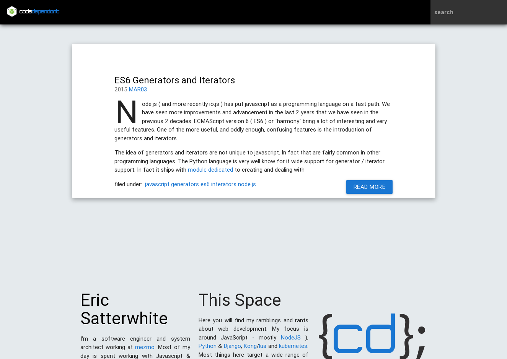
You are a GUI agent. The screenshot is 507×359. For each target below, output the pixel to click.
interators (223, 184)
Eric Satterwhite (124, 313)
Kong (250, 349)
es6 (205, 184)
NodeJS (291, 341)
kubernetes (293, 349)
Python (208, 349)
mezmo (145, 350)
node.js (247, 184)
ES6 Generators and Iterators (174, 80)
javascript (157, 184)
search (443, 12)
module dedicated (210, 169)
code (39, 12)
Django (232, 349)
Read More (369, 186)
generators (185, 184)
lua (262, 349)
